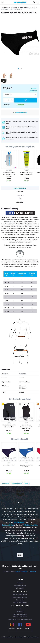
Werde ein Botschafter (20, 617)
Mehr (20, 555)
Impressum (20, 611)
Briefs (33, 7)
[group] (9, 166)
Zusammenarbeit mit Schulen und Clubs (20, 619)
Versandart (34, 88)
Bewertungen (20, 588)
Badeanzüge (14, 7)
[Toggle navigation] (2, 2)
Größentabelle (33, 90)
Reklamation (20, 600)
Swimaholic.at (4, 7)
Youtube (17, 571)
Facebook (24, 571)
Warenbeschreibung (20, 188)
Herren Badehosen (24, 7)
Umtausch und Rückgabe (20, 597)
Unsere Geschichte (20, 585)
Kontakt (20, 583)
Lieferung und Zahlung (20, 594)
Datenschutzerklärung (19, 614)
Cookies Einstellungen (20, 602)
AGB (20, 609)
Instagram (33, 571)
